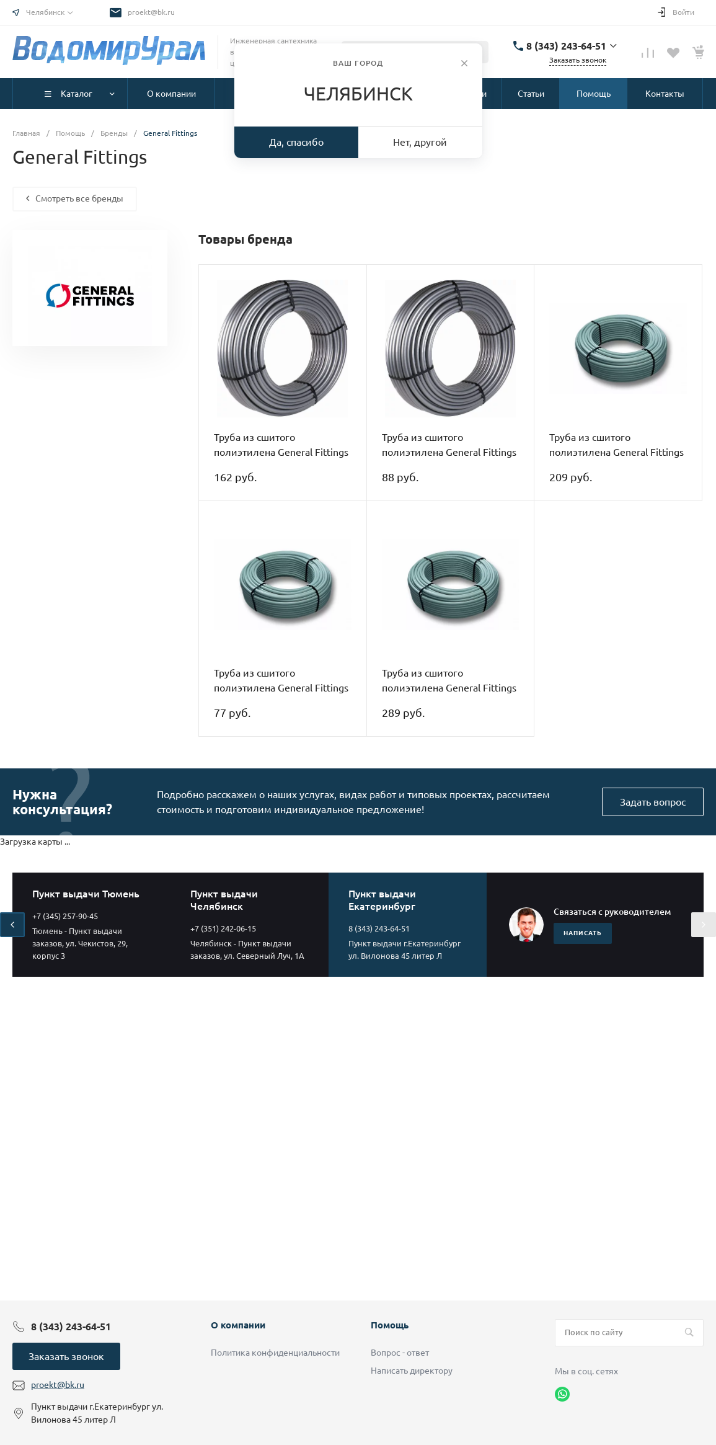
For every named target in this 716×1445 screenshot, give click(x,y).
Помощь (390, 1325)
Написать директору (412, 1371)
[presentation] (12, 924)
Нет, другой (420, 142)
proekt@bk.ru (151, 12)
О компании (238, 1325)
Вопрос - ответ (400, 1353)
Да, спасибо (296, 142)
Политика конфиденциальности (275, 1353)
